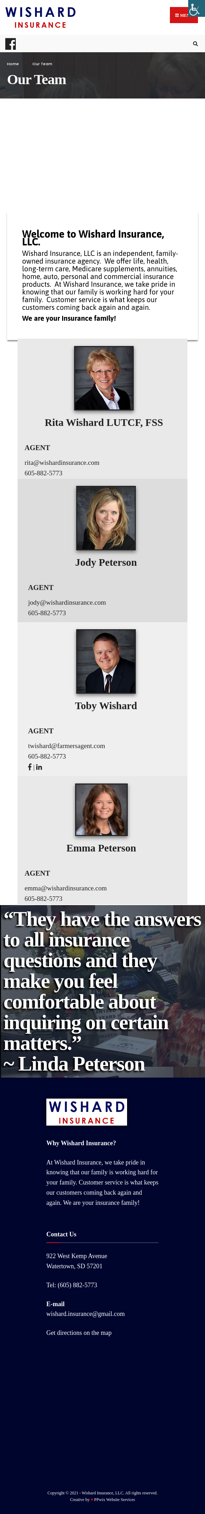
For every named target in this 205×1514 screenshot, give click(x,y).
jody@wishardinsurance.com (67, 602)
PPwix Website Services (114, 1499)
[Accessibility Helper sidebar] (196, 8)
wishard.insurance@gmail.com (85, 1313)
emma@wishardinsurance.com (66, 888)
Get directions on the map (79, 1332)
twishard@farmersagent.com (66, 745)
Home (13, 64)
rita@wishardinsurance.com (62, 462)
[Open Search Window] (194, 44)
